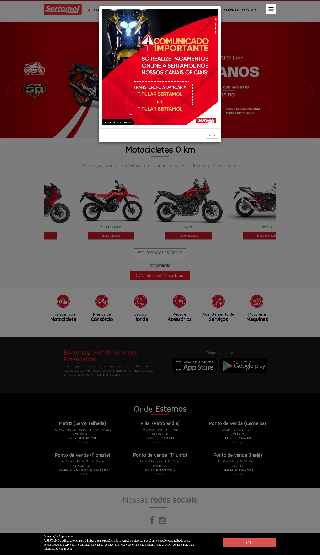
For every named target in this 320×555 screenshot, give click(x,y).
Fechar (211, 135)
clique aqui (65, 548)
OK (249, 542)
